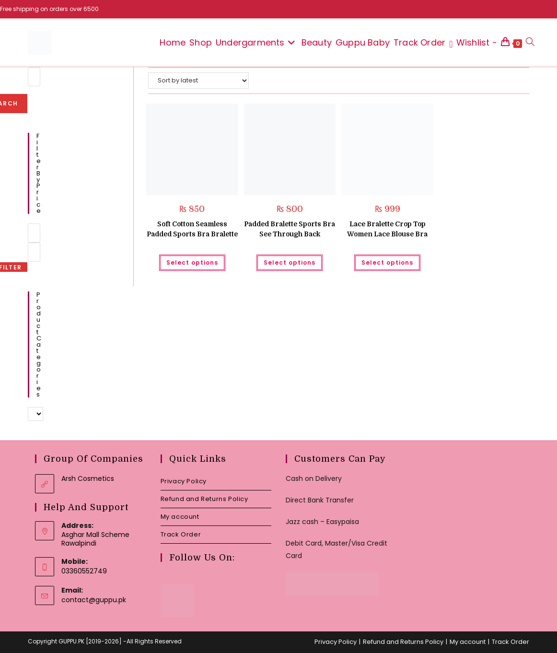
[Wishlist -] (473, 43)
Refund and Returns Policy (204, 498)
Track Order (181, 534)
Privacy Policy (184, 481)
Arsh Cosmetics (87, 478)
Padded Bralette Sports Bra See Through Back (289, 229)
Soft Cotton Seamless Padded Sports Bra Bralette (192, 229)
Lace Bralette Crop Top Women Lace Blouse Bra (387, 229)
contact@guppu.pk (93, 600)
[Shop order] (198, 80)
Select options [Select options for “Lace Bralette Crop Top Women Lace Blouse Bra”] (387, 262)
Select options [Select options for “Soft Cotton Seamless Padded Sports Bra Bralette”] (192, 262)
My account (180, 516)
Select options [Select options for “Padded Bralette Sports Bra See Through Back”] (289, 262)
